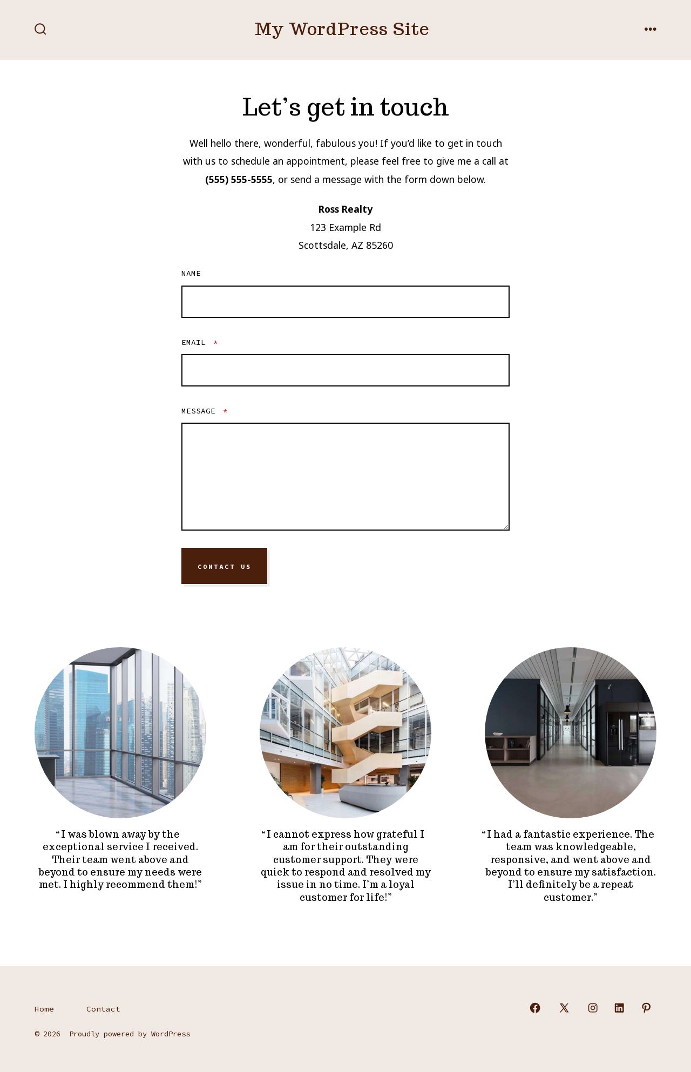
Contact (103, 1009)
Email (199, 342)
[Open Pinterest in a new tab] (646, 1008)
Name (191, 273)
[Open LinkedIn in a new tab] (619, 1008)
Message (204, 411)
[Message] (345, 477)
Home (44, 1009)
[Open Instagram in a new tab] (592, 1008)
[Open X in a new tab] (564, 1008)
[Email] (345, 370)
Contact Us (225, 566)
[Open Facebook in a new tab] (535, 1008)
